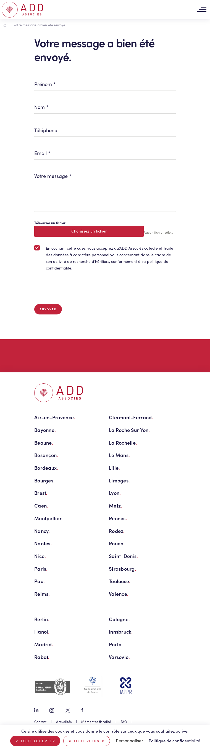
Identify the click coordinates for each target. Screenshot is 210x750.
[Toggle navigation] (201, 10)
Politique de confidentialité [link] (174, 740)
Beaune (43, 442)
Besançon (46, 455)
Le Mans (119, 455)
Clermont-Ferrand (131, 417)
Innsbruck (121, 631)
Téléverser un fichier (49, 223)
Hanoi (42, 631)
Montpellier (48, 518)
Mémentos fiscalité (96, 721)
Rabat (42, 656)
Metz (115, 505)
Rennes (118, 518)
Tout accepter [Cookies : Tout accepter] (35, 741)
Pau (39, 581)
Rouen (117, 543)
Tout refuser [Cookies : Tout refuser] (87, 741)
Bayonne (45, 429)
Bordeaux (46, 467)
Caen (41, 505)
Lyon (115, 492)
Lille (114, 467)
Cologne (119, 619)
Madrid (43, 644)
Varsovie (119, 656)
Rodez (117, 530)
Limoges (119, 480)
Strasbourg (122, 568)
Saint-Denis (123, 556)
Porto (116, 644)
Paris (41, 568)
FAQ (124, 721)
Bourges (44, 480)
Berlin (41, 619)
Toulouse (119, 581)
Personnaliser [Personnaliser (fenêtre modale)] (129, 740)
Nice (40, 556)
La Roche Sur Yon (129, 429)
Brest (41, 492)
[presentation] (76, 287)
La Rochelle (123, 442)
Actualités (64, 721)
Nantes (43, 543)
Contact (40, 721)
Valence (118, 593)
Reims (42, 593)
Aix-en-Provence (54, 417)
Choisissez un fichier (89, 231)
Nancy (42, 530)
